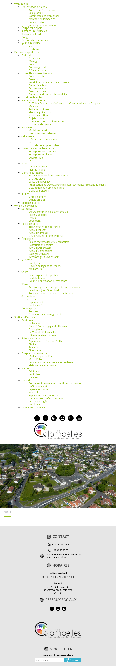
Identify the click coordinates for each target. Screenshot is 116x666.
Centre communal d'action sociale (48, 211)
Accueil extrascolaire (40, 250)
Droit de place (37, 178)
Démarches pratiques (26, 52)
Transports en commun (42, 151)
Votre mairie (21, 4)
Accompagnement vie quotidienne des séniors (55, 287)
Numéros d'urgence (40, 124)
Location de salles (31, 97)
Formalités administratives (36, 73)
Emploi (25, 193)
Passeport (34, 79)
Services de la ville (31, 34)
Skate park (35, 347)
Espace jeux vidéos (40, 389)
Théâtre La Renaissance (43, 365)
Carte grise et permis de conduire (48, 94)
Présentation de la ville (34, 7)
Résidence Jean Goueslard (44, 290)
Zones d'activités (38, 22)
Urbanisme (27, 136)
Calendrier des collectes (42, 133)
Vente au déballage (40, 181)
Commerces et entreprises (44, 16)
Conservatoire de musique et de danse (51, 362)
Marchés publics (30, 202)
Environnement (30, 299)
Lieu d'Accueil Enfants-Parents (46, 398)
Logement (35, 220)
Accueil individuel (38, 233)
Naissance (35, 58)
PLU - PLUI (35, 142)
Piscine (33, 344)
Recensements (37, 88)
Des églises (35, 329)
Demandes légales (32, 172)
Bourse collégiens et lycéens (45, 266)
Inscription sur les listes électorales (49, 82)
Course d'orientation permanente (48, 281)
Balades (33, 377)
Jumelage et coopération (43, 25)
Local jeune (35, 263)
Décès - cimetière (39, 70)
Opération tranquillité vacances (46, 121)
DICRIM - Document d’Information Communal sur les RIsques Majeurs (64, 104)
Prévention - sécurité (33, 100)
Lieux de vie (28, 380)
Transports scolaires (40, 154)
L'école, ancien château (42, 335)
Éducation (27, 238)
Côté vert (34, 371)
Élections (26, 46)
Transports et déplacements (37, 148)
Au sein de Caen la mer (42, 10)
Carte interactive (38, 166)
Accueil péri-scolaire (40, 248)
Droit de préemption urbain (44, 145)
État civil (26, 55)
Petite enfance (29, 223)
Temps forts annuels (33, 407)
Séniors (25, 284)
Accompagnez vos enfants (44, 257)
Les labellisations (38, 278)
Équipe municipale (31, 28)
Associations (28, 296)
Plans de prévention (40, 112)
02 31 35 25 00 (61, 550)
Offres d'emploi (37, 196)
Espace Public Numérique (43, 395)
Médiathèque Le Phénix (42, 356)
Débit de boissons (39, 190)
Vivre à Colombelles (25, 205)
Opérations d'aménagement (45, 314)
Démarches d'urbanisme (43, 139)
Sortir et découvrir (24, 317)
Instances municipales (34, 31)
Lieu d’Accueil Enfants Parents (46, 235)
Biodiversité (35, 305)
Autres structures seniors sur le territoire (52, 293)
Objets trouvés (37, 118)
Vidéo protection (38, 115)
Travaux (33, 311)
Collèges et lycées (39, 254)
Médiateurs (35, 269)
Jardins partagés (38, 401)
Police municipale (39, 109)
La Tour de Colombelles (42, 332)
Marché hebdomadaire (42, 19)
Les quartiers (36, 13)
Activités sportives (31, 338)
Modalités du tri (38, 130)
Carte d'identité (37, 76)
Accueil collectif (37, 230)
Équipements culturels (34, 353)
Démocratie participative (35, 40)
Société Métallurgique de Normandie (50, 326)
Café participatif (38, 386)
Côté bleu (34, 374)
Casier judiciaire (38, 91)
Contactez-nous (60, 544)
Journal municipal (31, 43)
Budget (25, 37)
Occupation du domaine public (46, 187)
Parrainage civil (37, 67)
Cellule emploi (37, 199)
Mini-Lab (34, 392)
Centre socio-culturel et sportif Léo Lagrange (55, 383)
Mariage (33, 61)
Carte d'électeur (38, 85)
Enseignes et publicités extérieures (48, 175)
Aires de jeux (36, 350)
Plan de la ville (37, 169)
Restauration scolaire (41, 245)
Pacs (31, 64)
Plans (24, 163)
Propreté (26, 127)
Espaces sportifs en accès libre (46, 341)
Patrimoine (27, 320)
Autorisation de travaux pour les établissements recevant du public (67, 184)
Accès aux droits (38, 214)
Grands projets (30, 308)
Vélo (31, 160)
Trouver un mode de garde (44, 226)
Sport (24, 272)
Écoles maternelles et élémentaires (49, 242)
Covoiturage (36, 157)
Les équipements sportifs (43, 275)
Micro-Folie (35, 359)
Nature (25, 368)
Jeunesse (26, 260)
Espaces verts (37, 302)
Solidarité (26, 208)
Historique (34, 323)
